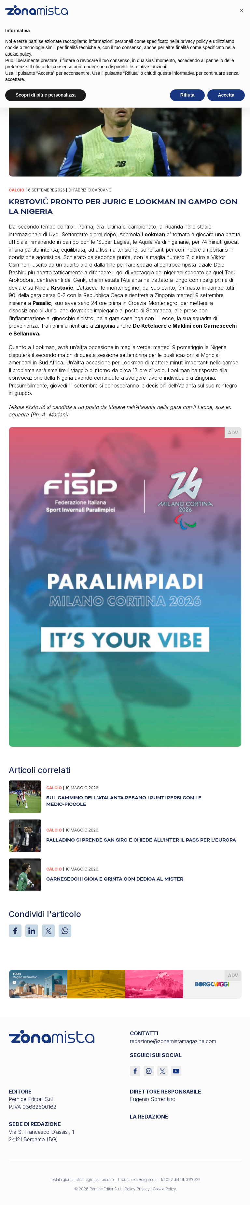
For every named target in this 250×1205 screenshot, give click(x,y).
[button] (241, 10)
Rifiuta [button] (187, 95)
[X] (48, 930)
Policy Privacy (137, 1188)
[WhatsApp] (65, 930)
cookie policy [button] (18, 54)
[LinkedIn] (31, 930)
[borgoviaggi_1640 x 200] (125, 983)
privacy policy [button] (194, 41)
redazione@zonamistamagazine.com (173, 1041)
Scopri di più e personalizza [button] (46, 95)
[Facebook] (15, 930)
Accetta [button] (226, 95)
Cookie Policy (164, 1188)
